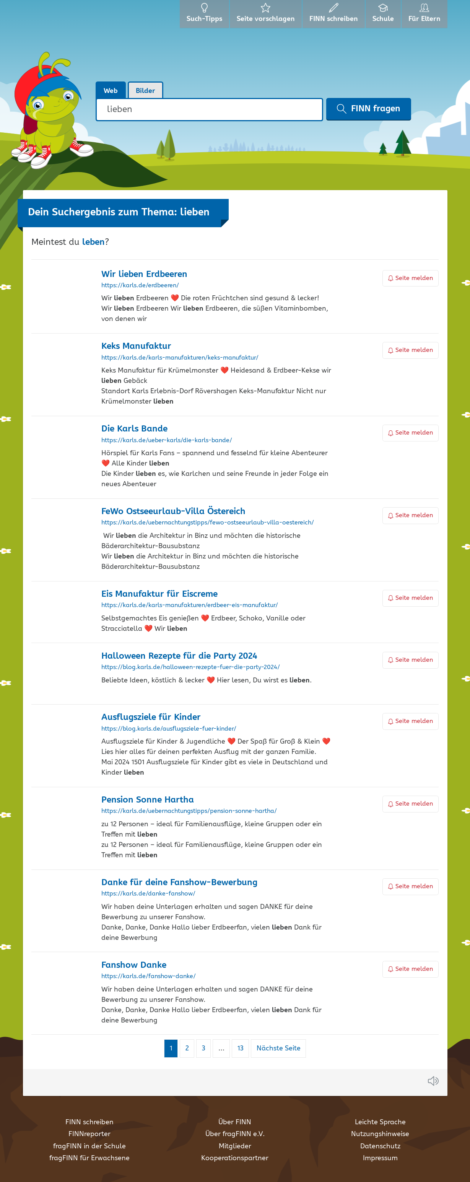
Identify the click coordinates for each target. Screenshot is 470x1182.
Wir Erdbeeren (144, 274)
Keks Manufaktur (136, 346)
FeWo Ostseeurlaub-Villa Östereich (173, 511)
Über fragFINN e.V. (235, 1134)
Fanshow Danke (133, 965)
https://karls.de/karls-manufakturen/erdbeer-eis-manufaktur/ (189, 605)
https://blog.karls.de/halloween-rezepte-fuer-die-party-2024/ (190, 667)
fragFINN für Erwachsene (89, 1158)
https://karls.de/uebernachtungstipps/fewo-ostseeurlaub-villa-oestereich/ (207, 523)
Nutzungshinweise (380, 1134)
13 (243, 1048)
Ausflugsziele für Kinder (151, 717)
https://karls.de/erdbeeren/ (140, 285)
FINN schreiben (89, 1122)
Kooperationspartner (234, 1158)
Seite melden (410, 278)
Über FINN (234, 1122)
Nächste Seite (279, 1048)
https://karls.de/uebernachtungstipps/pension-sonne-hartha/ (189, 811)
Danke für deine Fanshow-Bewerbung (179, 882)
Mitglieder (235, 1146)
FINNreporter (89, 1134)
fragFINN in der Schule (89, 1146)
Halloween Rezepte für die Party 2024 (179, 656)
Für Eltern (426, 15)
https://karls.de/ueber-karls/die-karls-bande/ (166, 440)
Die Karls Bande (134, 429)
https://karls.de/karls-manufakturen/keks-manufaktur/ (180, 358)
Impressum (380, 1158)
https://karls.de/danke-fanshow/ (148, 894)
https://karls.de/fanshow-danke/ (148, 976)
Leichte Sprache (380, 1122)
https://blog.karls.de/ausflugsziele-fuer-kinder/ (168, 729)
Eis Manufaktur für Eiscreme (159, 594)
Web (111, 91)
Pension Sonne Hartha (147, 800)
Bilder (145, 91)
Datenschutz (380, 1146)
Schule (384, 15)
